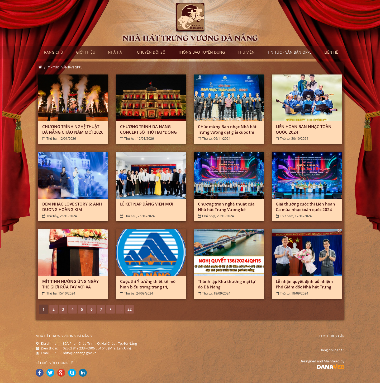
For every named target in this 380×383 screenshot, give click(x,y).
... (120, 309)
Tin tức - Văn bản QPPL (65, 67)
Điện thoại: (47, 348)
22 (129, 309)
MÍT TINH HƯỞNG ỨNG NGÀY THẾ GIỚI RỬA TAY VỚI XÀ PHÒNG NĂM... (70, 287)
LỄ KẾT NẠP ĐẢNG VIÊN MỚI (146, 204)
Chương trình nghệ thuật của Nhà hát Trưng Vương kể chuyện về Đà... (226, 209)
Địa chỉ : (46, 343)
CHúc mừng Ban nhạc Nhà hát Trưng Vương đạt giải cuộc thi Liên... (227, 132)
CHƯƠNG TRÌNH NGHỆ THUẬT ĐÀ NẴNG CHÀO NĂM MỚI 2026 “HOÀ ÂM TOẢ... (72, 132)
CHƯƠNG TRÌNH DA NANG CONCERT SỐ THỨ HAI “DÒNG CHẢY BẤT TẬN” (148, 132)
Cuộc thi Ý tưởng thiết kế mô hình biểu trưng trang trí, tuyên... (147, 287)
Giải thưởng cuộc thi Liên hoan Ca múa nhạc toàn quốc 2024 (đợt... (305, 209)
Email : (46, 353)
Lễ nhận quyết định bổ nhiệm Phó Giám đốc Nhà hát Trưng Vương (304, 287)
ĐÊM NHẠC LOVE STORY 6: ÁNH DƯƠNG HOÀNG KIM (72, 206)
